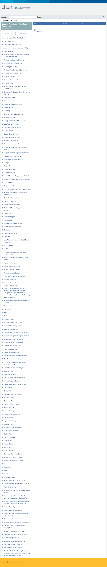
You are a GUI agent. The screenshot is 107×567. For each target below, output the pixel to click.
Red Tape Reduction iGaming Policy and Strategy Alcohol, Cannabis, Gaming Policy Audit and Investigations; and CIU (17, 553)
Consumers (7, 467)
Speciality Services (9, 172)
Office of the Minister (10, 41)
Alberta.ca (4, 562)
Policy (6, 249)
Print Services (8, 441)
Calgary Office (8, 213)
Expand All (8, 33)
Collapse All (23, 33)
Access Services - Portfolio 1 (12, 266)
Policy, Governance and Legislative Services (17, 189)
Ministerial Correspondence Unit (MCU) (16, 48)
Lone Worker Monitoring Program (14, 368)
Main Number (8, 447)
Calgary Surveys (9, 166)
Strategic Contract (9, 76)
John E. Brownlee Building (12, 404)
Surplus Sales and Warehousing (13, 339)
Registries (7, 474)
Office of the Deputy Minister (12, 44)
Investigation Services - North (13, 544)
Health (6, 470)
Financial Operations (10, 279)
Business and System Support (13, 223)
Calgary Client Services (11, 134)
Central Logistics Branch (11, 352)
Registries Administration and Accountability (17, 179)
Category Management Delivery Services (16, 332)
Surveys (6, 162)
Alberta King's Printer (10, 263)
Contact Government (14, 562)
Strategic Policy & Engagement (13, 114)
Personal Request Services (12, 273)
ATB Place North (9, 397)
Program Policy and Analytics (13, 156)
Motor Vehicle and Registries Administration (17, 176)
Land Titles (7, 237)
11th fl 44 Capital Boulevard (12, 394)
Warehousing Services (11, 349)
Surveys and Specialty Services (13, 159)
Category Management (11, 329)
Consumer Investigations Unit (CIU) (14, 541)
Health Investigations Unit (11, 538)
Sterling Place (8, 434)
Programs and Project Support (13, 186)
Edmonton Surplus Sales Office (13, 342)
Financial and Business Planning (14, 60)
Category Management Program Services (16, 336)
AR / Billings (7, 309)
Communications (9, 51)
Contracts (7, 230)
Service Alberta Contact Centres (13, 460)
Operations (7, 464)
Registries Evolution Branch (12, 227)
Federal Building (9, 411)
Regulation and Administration (13, 104)
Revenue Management (11, 80)
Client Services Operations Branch (14, 276)
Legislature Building (10, 421)
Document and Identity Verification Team (16, 534)
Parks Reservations (10, 487)
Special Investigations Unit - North (14, 531)
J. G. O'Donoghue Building (12, 414)
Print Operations (9, 450)
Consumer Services (10, 97)
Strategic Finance (9, 83)
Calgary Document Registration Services (16, 153)
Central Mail (7, 391)
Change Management (10, 233)
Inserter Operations (10, 444)
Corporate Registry (9, 217)
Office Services (8, 371)
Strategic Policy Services (11, 198)
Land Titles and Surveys (11, 124)
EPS (5, 312)
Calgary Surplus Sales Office (12, 346)
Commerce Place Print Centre (13, 454)
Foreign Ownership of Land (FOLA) (14, 121)
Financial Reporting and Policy (13, 73)
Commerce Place (9, 401)
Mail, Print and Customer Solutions (14, 378)
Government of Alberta (17, 6)
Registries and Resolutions (12, 205)
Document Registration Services (13, 144)
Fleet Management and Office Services (15, 356)
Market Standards (9, 107)
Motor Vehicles (8, 182)
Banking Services (9, 319)
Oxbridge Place (8, 424)
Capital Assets (8, 316)
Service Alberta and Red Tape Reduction (14, 38)
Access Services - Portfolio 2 (12, 270)
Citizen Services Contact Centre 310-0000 (16, 484)
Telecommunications (10, 374)
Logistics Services (9, 437)
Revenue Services (9, 306)
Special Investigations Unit (12, 519)
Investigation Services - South (13, 547)
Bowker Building (9, 407)
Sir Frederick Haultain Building (13, 427)
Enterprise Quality (9, 477)
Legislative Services (10, 201)
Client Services (8, 130)
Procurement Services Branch (13, 322)
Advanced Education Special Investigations (17, 522)
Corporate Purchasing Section (13, 326)
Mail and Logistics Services (12, 381)
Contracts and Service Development (15, 384)
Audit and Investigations (11, 507)
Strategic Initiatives (9, 117)
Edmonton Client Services (12, 137)
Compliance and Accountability (13, 510)
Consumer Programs (10, 101)
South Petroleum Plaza (11, 431)
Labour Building (8, 417)
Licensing (7, 111)
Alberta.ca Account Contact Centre (14, 480)
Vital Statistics (8, 220)
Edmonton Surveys (9, 169)
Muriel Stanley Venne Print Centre (14, 457)
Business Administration (11, 140)
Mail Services (8, 388)
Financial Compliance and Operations (15, 70)
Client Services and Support (12, 127)
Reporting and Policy (10, 67)
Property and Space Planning (13, 63)
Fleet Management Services (12, 359)
